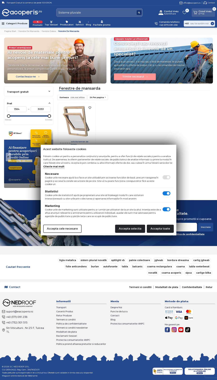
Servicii (80, 23)
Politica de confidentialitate (71, 323)
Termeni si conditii (140, 287)
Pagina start (10, 31)
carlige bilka (203, 272)
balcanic (137, 266)
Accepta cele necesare (62, 228)
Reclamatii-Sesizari (66, 335)
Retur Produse (64, 315)
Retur (209, 287)
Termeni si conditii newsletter (72, 327)
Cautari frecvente (18, 267)
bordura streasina (178, 260)
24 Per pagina (97, 97)
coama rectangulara (159, 266)
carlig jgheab (201, 260)
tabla (125, 266)
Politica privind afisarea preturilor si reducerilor (81, 344)
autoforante (110, 266)
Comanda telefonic (169, 24)
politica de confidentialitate (188, 234)
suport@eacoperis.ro (17, 311)
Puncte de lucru (119, 311)
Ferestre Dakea (49, 31)
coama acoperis (171, 272)
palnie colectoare (139, 260)
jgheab (158, 260)
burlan (95, 266)
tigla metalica (67, 260)
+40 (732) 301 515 (14, 322)
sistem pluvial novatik (94, 260)
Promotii (38, 23)
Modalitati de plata (166, 287)
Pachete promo (102, 23)
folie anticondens (76, 266)
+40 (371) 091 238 (14, 317)
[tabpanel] (28, 157)
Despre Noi (116, 307)
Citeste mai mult (53, 166)
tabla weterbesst (199, 266)
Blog (88, 23)
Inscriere (206, 227)
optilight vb (118, 260)
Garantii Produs (64, 311)
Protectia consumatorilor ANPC (73, 339)
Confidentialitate (192, 287)
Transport (61, 307)
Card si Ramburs (173, 307)
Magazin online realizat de (19, 375)
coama (180, 266)
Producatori (67, 23)
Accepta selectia (130, 228)
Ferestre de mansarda (28, 31)
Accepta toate (160, 228)
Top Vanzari (51, 23)
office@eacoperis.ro (190, 3)
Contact (209, 2)
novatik (152, 272)
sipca (188, 272)
